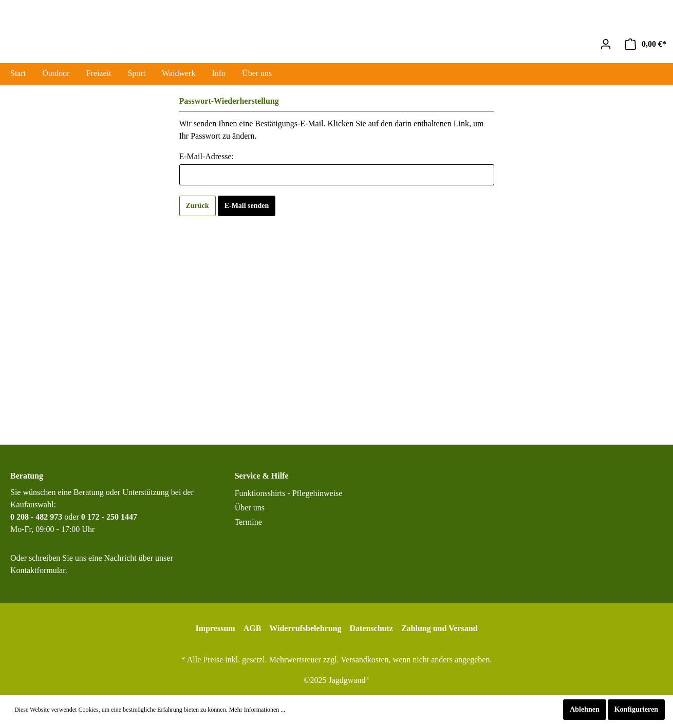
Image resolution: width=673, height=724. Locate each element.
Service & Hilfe (262, 475)
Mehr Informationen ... (257, 709)
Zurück (197, 205)
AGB (252, 628)
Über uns (250, 507)
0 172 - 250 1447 (109, 516)
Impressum (215, 628)
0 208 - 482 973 (36, 516)
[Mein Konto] (605, 44)
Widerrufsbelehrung (305, 628)
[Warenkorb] (646, 44)
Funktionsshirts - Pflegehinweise (289, 493)
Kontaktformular (37, 570)
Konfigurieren (636, 709)
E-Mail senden (247, 205)
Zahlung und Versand (439, 628)
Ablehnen (585, 709)
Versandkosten (364, 659)
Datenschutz (370, 628)
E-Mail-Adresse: (206, 156)
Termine (248, 522)
